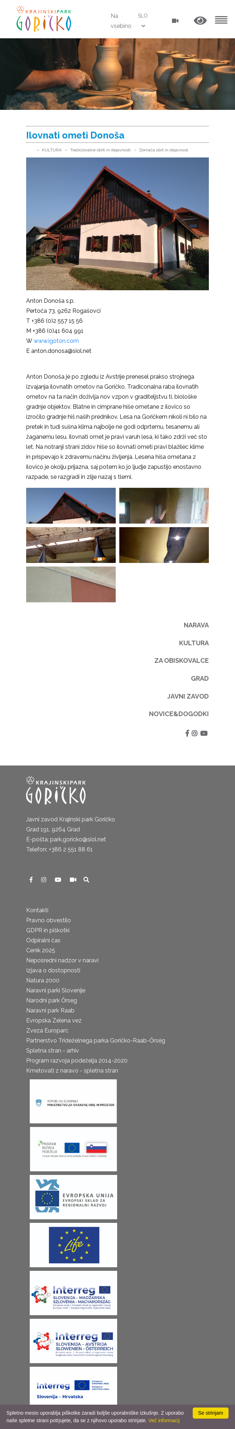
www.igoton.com (56, 340)
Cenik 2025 (40, 950)
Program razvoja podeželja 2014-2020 (77, 1060)
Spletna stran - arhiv (52, 1050)
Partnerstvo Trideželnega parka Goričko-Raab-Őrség (95, 1040)
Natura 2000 (42, 980)
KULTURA (52, 149)
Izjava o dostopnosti (53, 970)
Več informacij (163, 1420)
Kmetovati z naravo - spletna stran (72, 1070)
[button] (200, 21)
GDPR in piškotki (47, 930)
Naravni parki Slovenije (55, 990)
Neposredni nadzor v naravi (62, 960)
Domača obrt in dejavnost (163, 149)
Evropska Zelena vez (54, 1020)
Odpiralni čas (43, 940)
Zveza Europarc (47, 1030)
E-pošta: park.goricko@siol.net (66, 839)
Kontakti (37, 910)
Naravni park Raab (50, 1010)
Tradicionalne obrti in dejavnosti (100, 149)
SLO (143, 16)
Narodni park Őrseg (51, 1000)
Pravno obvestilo (48, 920)
